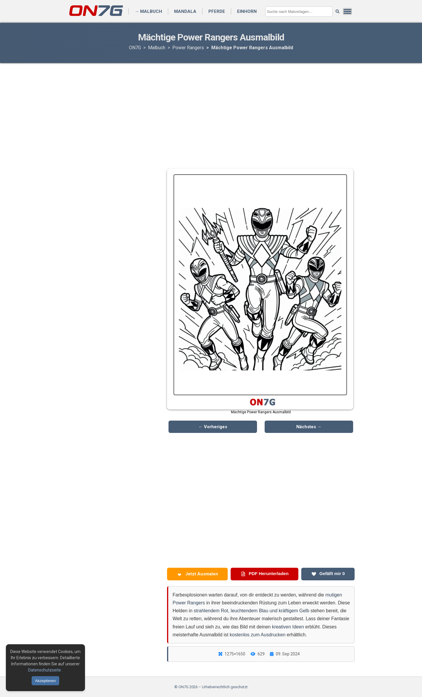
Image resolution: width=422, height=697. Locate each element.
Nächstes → (308, 426)
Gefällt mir (328, 573)
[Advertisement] (211, 110)
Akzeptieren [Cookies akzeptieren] (45, 681)
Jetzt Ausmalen (197, 574)
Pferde (216, 11)
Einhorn (247, 11)
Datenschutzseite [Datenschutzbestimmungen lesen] (45, 670)
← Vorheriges (212, 426)
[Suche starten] (337, 11)
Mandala (185, 11)
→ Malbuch (148, 11)
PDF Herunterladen (265, 573)
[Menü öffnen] (347, 11)
